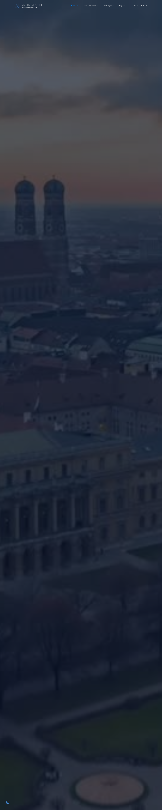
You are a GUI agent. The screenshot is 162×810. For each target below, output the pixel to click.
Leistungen (107, 6)
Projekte (121, 6)
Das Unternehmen (91, 6)
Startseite (75, 6)
